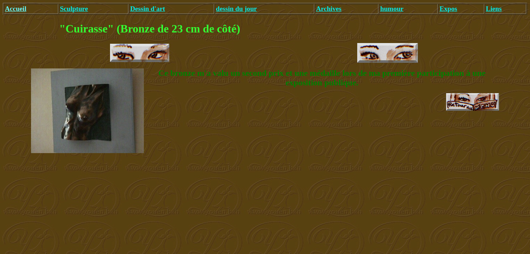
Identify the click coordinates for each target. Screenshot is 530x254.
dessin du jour (236, 8)
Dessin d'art (147, 8)
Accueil (15, 8)
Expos (448, 8)
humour (391, 8)
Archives (328, 8)
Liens (494, 8)
